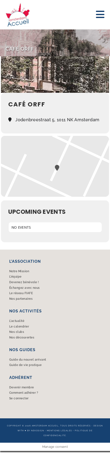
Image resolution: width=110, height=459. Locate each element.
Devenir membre (21, 387)
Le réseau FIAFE (21, 293)
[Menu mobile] (100, 14)
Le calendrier (19, 326)
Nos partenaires (21, 298)
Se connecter (19, 398)
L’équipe (15, 276)
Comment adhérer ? (23, 392)
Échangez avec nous (24, 288)
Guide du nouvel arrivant (27, 359)
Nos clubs (16, 332)
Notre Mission (19, 271)
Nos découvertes (21, 337)
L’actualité (17, 321)
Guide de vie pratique (25, 365)
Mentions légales (59, 430)
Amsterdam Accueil (45, 425)
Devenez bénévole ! (24, 282)
